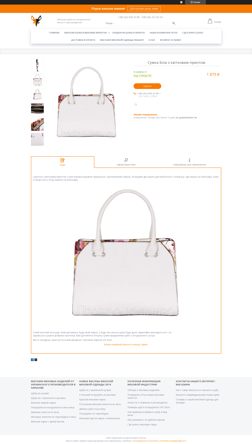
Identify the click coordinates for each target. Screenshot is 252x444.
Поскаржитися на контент (145, 440)
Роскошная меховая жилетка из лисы (100, 404)
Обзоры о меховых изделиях (143, 390)
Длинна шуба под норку (92, 408)
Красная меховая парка (92, 399)
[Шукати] (174, 23)
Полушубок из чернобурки (94, 413)
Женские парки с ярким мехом (47, 421)
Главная (54, 32)
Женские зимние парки (43, 402)
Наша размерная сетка (163, 32)
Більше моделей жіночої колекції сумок (126, 344)
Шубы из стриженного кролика (48, 398)
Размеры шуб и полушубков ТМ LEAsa (149, 407)
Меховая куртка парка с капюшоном (99, 418)
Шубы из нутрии (40, 393)
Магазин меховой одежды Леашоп (122, 39)
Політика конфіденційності (173, 440)
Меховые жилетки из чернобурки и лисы (53, 416)
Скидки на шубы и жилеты (128, 32)
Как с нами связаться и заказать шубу (197, 390)
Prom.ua (142, 438)
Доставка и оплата (83, 39)
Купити (147, 86)
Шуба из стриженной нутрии (95, 390)
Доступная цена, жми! (144, 8)
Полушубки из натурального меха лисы (53, 407)
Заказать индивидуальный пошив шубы (197, 394)
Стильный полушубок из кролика (97, 394)
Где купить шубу (192, 32)
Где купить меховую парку (142, 424)
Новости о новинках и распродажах (147, 402)
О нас (152, 39)
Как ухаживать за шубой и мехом (146, 419)
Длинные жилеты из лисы (45, 412)
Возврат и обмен (170, 39)
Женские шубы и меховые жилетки (85, 32)
